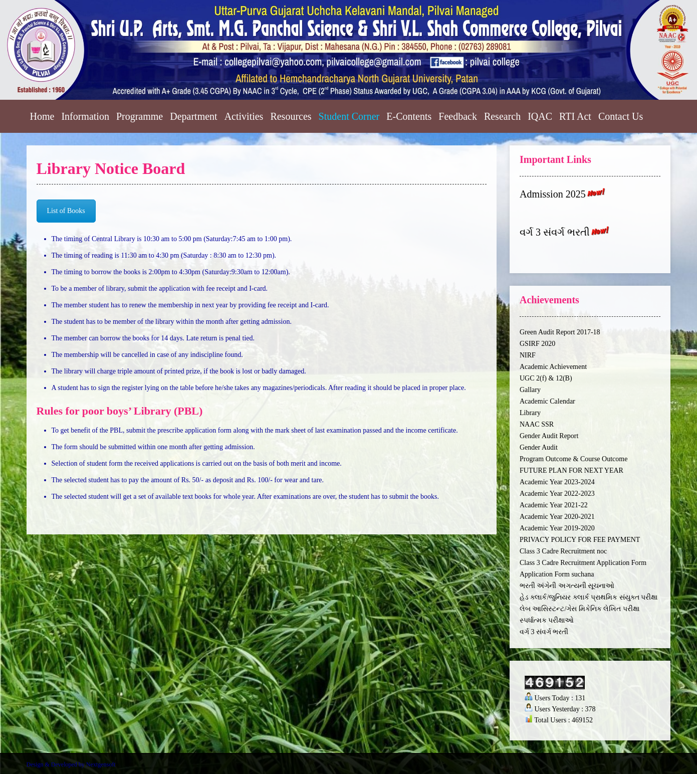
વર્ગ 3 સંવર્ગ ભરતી (555, 232)
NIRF (528, 355)
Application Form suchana (557, 574)
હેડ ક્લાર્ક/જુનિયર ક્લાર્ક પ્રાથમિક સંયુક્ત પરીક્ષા (588, 597)
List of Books (66, 211)
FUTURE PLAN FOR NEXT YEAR (571, 470)
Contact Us (620, 116)
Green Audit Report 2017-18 (560, 332)
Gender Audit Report (549, 436)
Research (502, 116)
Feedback (457, 116)
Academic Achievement (553, 366)
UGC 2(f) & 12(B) (546, 378)
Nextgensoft (101, 764)
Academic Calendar (547, 401)
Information (85, 116)
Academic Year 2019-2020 (557, 528)
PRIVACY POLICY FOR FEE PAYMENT (580, 539)
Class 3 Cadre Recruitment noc (563, 551)
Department (193, 116)
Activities (244, 116)
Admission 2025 (553, 194)
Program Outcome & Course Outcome (573, 459)
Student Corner (349, 116)
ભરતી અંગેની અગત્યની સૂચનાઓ (567, 586)
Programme (139, 116)
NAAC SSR (537, 424)
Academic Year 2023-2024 (557, 482)
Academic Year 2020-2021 (557, 516)
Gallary (530, 390)
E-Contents (408, 116)
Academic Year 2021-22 (554, 505)
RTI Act (575, 116)
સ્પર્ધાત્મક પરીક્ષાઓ (547, 620)
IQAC (540, 116)
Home (42, 116)
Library (530, 413)
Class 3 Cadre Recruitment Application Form (583, 562)
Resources (290, 116)
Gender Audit (539, 447)
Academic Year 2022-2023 (557, 493)
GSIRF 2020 (537, 343)
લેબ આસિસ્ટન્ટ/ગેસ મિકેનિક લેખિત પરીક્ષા (579, 609)
